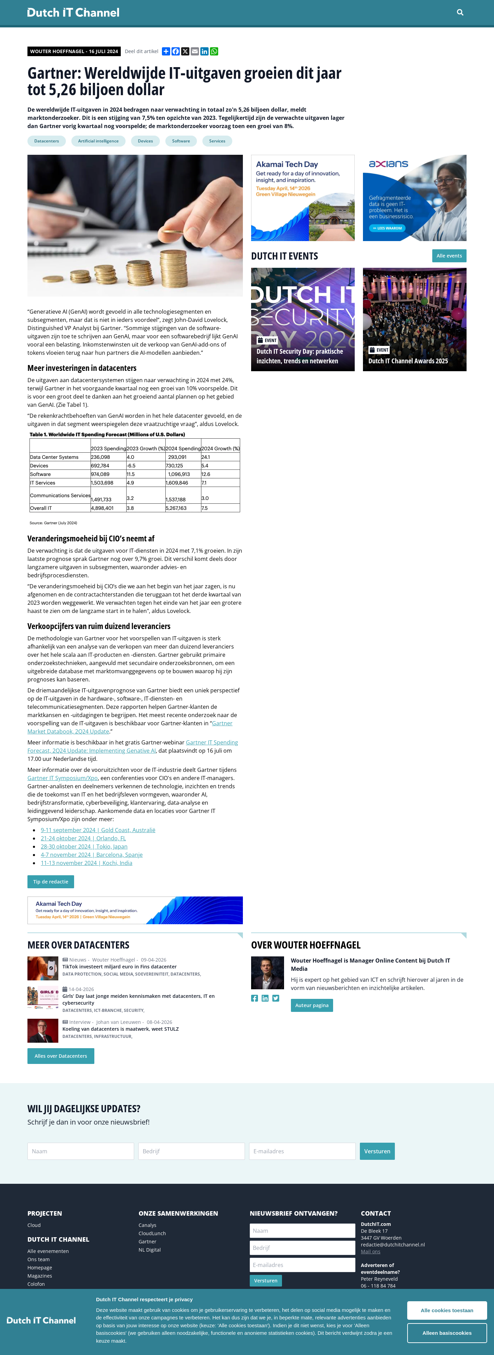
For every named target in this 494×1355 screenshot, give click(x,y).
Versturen (377, 1151)
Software (181, 141)
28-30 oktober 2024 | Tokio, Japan (84, 846)
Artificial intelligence (98, 141)
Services (217, 141)
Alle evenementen (48, 1251)
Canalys (147, 1225)
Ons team (38, 1259)
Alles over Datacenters (61, 1056)
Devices (145, 141)
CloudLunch (152, 1233)
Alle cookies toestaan (447, 1310)
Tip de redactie (50, 881)
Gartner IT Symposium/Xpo (62, 778)
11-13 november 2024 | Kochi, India (86, 863)
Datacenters (46, 141)
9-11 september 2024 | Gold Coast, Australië (98, 830)
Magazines (39, 1275)
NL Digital (150, 1249)
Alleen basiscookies (447, 1333)
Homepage (39, 1267)
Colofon (36, 1284)
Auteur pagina (312, 1005)
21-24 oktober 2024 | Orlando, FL (83, 838)
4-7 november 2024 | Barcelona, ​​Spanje (92, 854)
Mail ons (370, 1251)
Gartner (147, 1241)
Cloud (34, 1225)
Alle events (449, 255)
